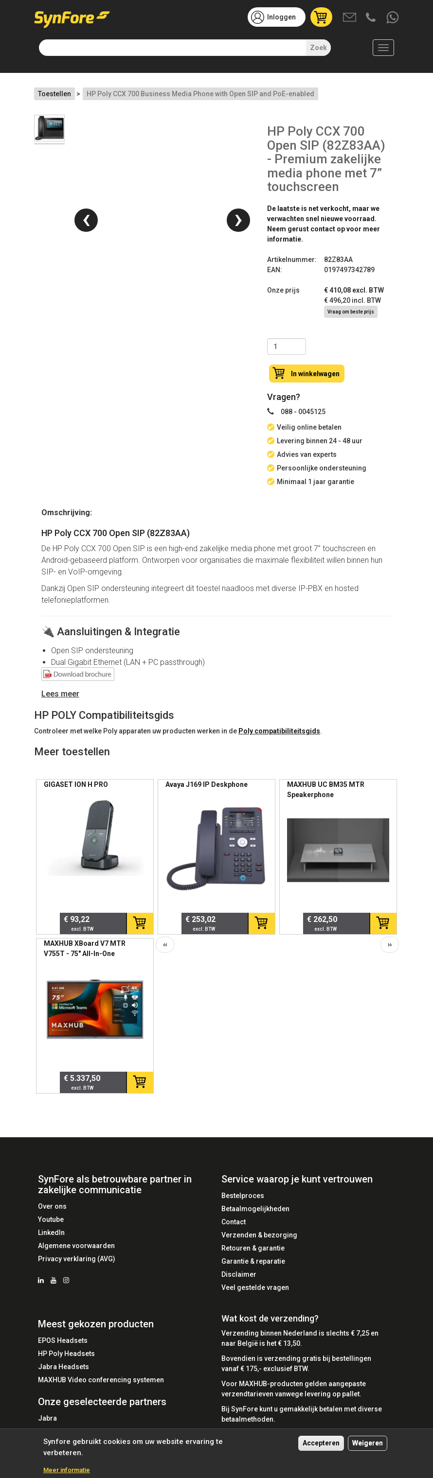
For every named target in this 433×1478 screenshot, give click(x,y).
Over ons (52, 1206)
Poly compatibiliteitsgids (279, 731)
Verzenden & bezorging (259, 1235)
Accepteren (321, 1443)
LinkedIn (51, 1232)
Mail (350, 18)
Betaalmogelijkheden (255, 1209)
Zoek (318, 48)
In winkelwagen (315, 374)
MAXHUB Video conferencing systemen (101, 1380)
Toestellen (54, 94)
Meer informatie (66, 1470)
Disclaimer (238, 1274)
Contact (233, 1222)
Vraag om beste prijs (350, 311)
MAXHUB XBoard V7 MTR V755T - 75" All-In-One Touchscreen (85, 953)
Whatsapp (393, 18)
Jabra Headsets (63, 1367)
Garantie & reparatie (253, 1261)
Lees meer (60, 693)
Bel (371, 18)
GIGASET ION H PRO (76, 784)
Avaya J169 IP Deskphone (206, 784)
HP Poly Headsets (66, 1353)
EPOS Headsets (63, 1340)
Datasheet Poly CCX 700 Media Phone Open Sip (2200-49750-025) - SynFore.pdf (78, 676)
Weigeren (367, 1443)
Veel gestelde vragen (255, 1287)
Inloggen (281, 17)
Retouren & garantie (253, 1248)
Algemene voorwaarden (76, 1246)
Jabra (47, 1418)
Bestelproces (242, 1196)
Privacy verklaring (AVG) (76, 1259)
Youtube (51, 1219)
